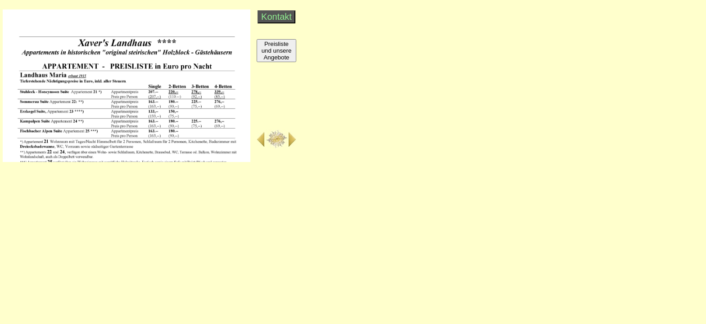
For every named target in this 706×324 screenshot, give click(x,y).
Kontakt (276, 17)
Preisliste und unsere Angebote (277, 50)
